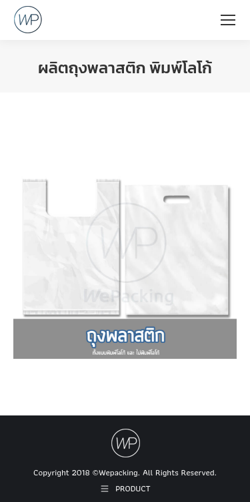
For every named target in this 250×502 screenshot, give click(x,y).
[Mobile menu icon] (228, 20)
